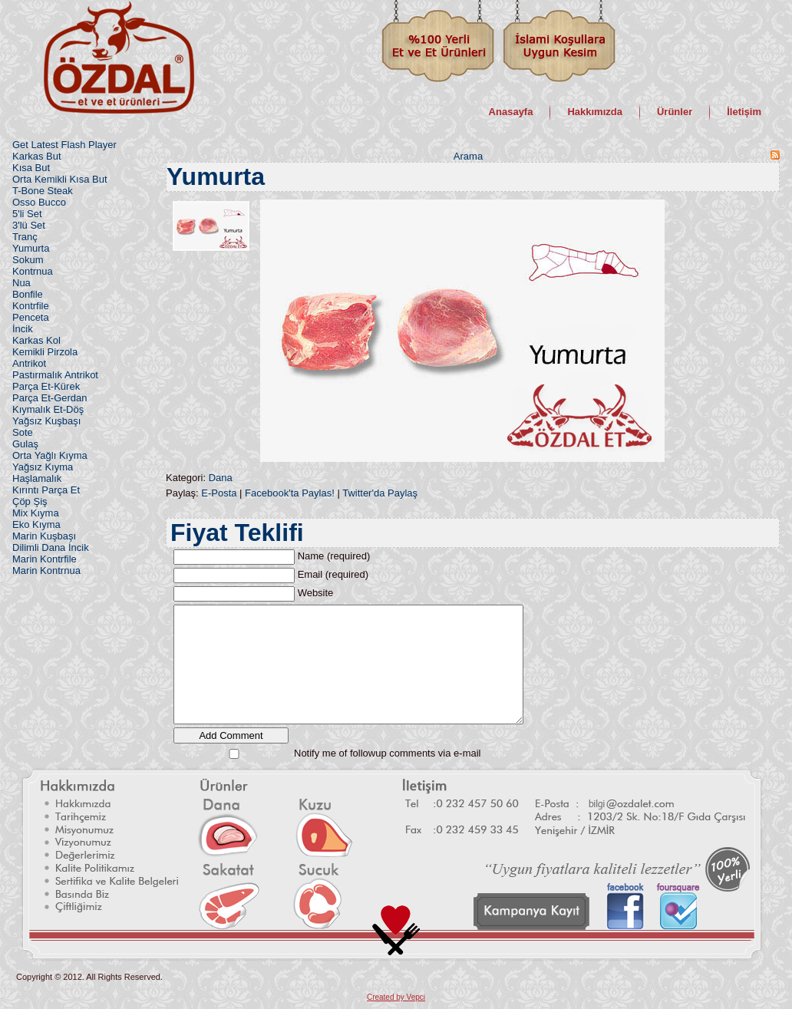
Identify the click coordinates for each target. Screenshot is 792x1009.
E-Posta (218, 493)
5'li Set (27, 213)
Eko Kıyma (36, 524)
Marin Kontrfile (44, 559)
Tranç (25, 236)
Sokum (27, 259)
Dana (221, 477)
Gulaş (25, 444)
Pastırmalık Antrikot (55, 375)
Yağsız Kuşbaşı (46, 421)
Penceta (30, 317)
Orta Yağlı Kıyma (49, 455)
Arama (468, 156)
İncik (22, 329)
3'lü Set (28, 225)
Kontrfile (30, 306)
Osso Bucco (39, 202)
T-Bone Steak (42, 190)
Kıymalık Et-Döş (48, 409)
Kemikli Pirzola (45, 352)
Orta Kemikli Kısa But (59, 179)
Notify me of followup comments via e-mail (387, 753)
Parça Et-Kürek (46, 386)
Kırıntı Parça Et (46, 490)
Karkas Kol (36, 340)
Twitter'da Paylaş (379, 493)
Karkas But (36, 156)
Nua (21, 283)
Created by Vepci (396, 997)
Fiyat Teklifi (237, 532)
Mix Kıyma (35, 513)
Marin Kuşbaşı (44, 536)
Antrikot (29, 363)
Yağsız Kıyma (42, 467)
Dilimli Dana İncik (50, 547)
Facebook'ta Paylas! (290, 493)
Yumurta (30, 248)
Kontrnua (32, 271)
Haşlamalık (36, 478)
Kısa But (31, 167)
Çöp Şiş (30, 501)
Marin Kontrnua (46, 570)
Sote (22, 432)
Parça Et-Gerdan (49, 398)
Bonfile (27, 294)
